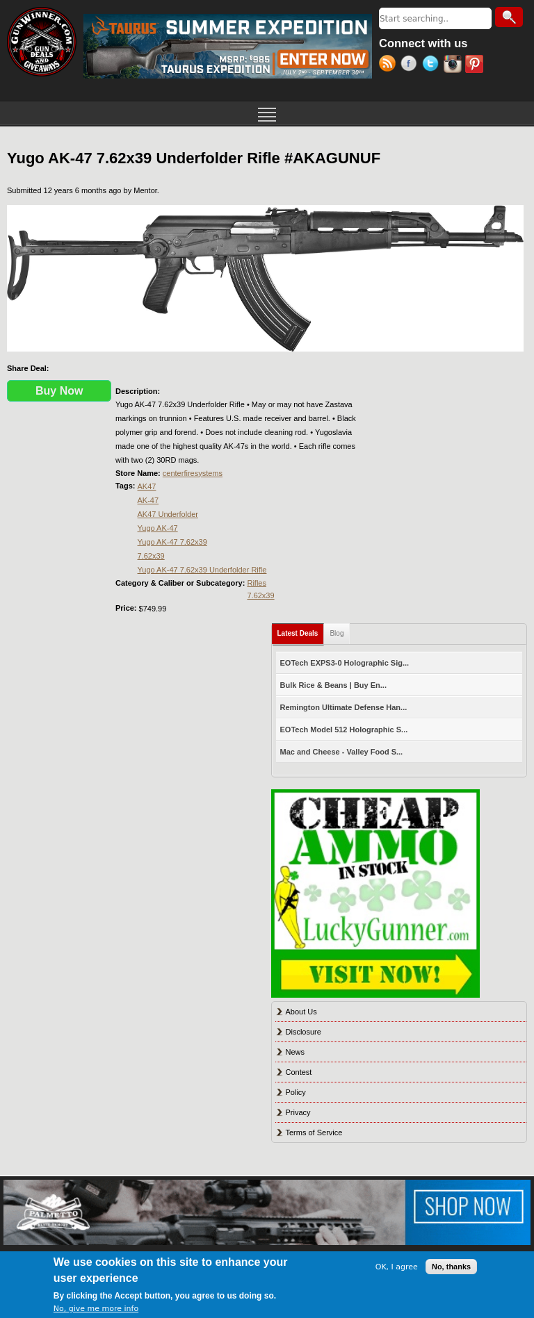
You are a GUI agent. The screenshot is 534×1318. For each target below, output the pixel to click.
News (295, 1052)
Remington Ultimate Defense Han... (343, 707)
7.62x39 (151, 556)
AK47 (147, 486)
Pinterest (476, 65)
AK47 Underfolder (168, 514)
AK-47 (148, 500)
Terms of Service (314, 1132)
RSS (389, 65)
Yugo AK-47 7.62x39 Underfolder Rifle (202, 570)
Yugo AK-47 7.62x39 (172, 542)
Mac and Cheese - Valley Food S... (341, 752)
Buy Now (59, 391)
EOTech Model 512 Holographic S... (344, 729)
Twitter (433, 65)
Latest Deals (301, 630)
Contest (299, 1072)
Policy (296, 1092)
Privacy (298, 1112)
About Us (301, 1011)
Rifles (256, 583)
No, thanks (451, 1266)
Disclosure (303, 1032)
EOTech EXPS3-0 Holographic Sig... (345, 663)
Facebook (411, 65)
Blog (336, 633)
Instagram (454, 65)
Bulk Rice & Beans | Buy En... (333, 685)
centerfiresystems (192, 473)
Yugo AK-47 (158, 528)
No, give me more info (96, 1308)
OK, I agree (396, 1266)
